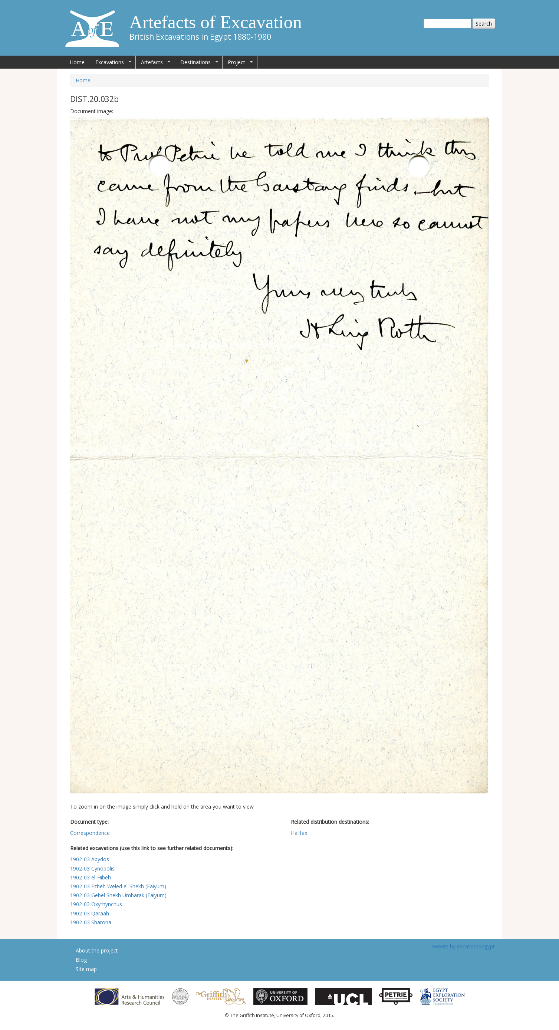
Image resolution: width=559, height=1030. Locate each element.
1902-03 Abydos (89, 859)
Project (238, 62)
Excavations (111, 62)
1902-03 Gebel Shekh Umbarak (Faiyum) (118, 895)
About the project (97, 950)
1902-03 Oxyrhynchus (96, 904)
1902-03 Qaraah (89, 913)
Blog (81, 959)
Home (77, 62)
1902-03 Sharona (90, 922)
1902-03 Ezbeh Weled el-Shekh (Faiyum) (118, 886)
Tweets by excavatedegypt (463, 946)
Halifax (299, 832)
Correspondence (90, 832)
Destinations (196, 62)
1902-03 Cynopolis (92, 868)
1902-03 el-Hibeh (90, 877)
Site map (86, 969)
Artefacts (153, 62)
